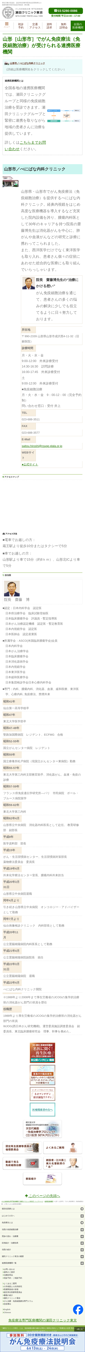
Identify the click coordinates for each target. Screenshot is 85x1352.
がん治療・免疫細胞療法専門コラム (18, 1301)
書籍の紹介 (8, 1295)
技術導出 (7, 1304)
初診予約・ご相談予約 (12, 1278)
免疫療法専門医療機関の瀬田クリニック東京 (42, 1320)
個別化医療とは (43, 1209)
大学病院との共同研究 (12, 1286)
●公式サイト (30, 464)
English (6, 1309)
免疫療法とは (43, 1223)
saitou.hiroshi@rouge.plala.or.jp (42, 446)
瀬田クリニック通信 (11, 1298)
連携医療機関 (49, 1201)
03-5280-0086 (65, 11)
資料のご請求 (9, 1272)
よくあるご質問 (10, 1283)
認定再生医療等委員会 (12, 1292)
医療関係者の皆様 (10, 1289)
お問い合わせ (9, 1269)
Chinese (7, 1312)
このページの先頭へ (42, 1196)
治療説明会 (8, 1275)
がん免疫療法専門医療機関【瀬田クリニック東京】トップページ (22, 1201)
